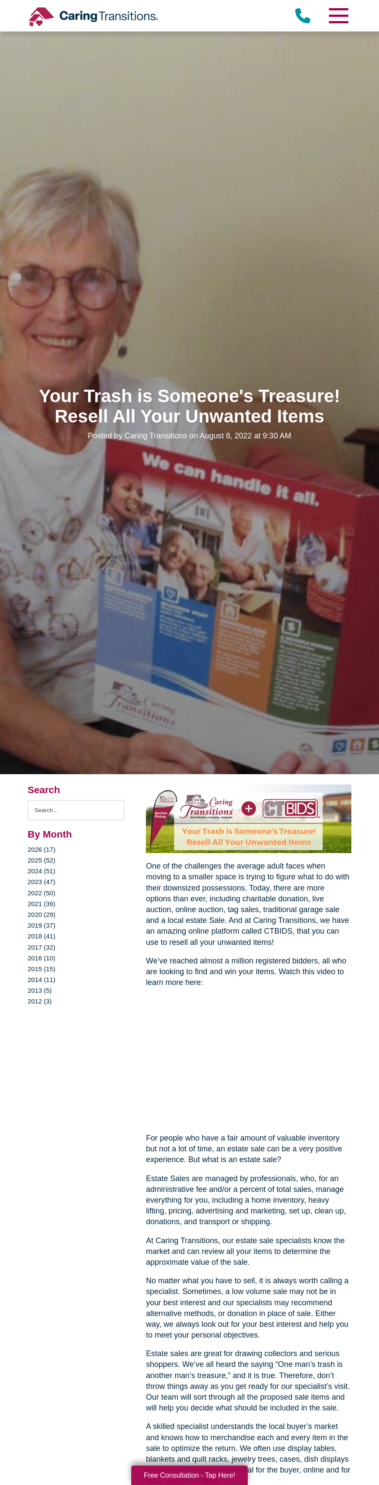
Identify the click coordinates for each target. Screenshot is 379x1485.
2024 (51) (41, 871)
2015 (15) (41, 968)
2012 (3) (40, 1001)
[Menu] (338, 15)
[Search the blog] (76, 810)
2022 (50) (41, 893)
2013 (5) (40, 990)
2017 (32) (41, 947)
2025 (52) (41, 860)
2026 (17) (41, 849)
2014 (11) (41, 979)
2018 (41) (41, 936)
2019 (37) (41, 925)
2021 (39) (41, 903)
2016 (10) (41, 958)
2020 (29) (41, 914)
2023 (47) (41, 881)
